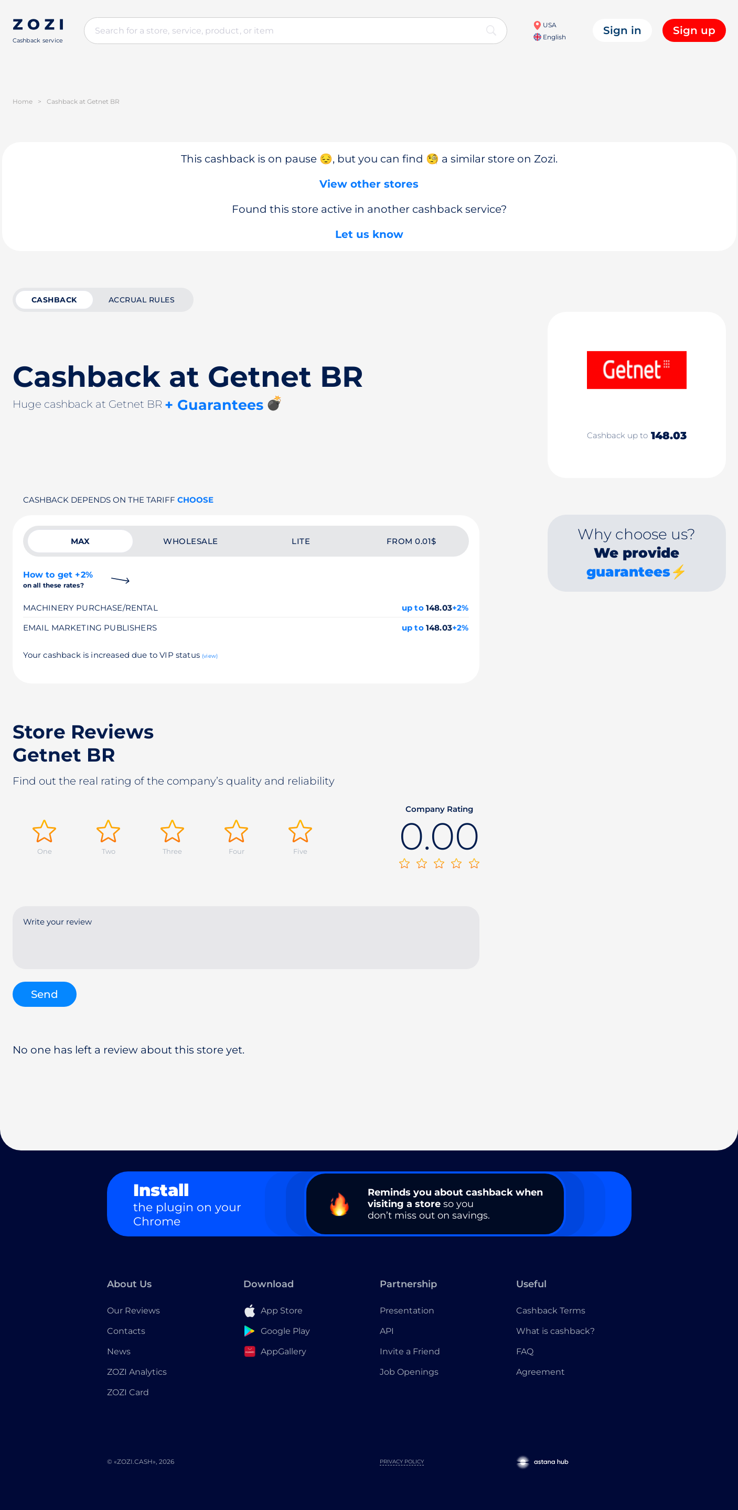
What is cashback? (555, 1331)
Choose (195, 500)
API (387, 1331)
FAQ (524, 1351)
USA (545, 25)
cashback (54, 300)
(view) (210, 656)
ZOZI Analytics (137, 1372)
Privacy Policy (402, 1461)
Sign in (622, 30)
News (119, 1351)
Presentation (407, 1311)
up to (413, 608)
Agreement (540, 1372)
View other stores (369, 184)
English (549, 37)
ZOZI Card (128, 1392)
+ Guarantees (214, 405)
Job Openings (409, 1372)
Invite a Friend (410, 1351)
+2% (460, 608)
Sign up (694, 30)
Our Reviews (133, 1311)
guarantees (628, 571)
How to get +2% (58, 579)
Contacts (126, 1331)
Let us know (369, 234)
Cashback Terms (550, 1311)
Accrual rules (142, 300)
